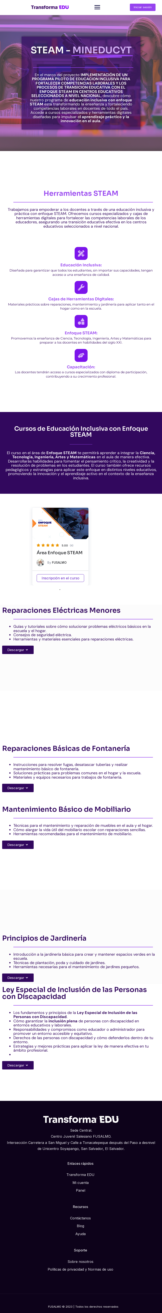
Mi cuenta (80, 1182)
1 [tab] (60, 590)
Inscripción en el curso (60, 578)
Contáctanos (80, 1218)
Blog (80, 1226)
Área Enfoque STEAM (60, 552)
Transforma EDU (80, 1175)
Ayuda (80, 1234)
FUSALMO (59, 562)
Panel (80, 1190)
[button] (82, 512)
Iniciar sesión (143, 7)
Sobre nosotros (80, 1261)
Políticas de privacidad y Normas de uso (80, 1269)
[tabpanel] (60, 546)
